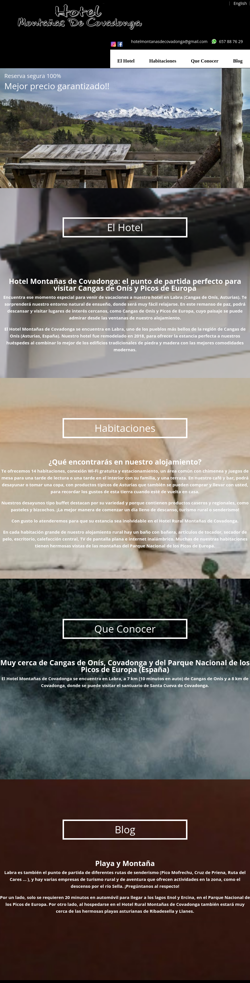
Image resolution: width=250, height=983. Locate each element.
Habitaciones (162, 61)
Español (219, 3)
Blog (238, 61)
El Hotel (126, 61)
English (240, 3)
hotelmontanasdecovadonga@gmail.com (169, 41)
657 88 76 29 (231, 41)
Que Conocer (204, 61)
